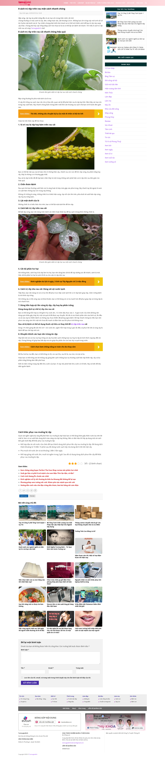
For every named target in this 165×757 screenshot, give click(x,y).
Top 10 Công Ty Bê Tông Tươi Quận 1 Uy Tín (131, 14)
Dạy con (118, 701)
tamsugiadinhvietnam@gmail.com (73, 743)
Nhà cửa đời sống (112, 109)
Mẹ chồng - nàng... (42, 699)
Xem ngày (109, 149)
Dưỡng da (86, 699)
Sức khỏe (133, 696)
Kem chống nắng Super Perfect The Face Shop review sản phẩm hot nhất (49, 470)
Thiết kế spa (109, 133)
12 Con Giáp (109, 68)
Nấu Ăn (108, 105)
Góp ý (74, 708)
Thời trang (70, 696)
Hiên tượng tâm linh (105, 3)
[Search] (146, 3)
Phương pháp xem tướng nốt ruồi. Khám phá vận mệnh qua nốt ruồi (48, 482)
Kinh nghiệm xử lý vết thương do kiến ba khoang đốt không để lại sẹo (48, 479)
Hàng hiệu (71, 701)
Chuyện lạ (23, 701)
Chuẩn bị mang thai (105, 701)
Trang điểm (87, 701)
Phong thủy (120, 3)
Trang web (79, 668)
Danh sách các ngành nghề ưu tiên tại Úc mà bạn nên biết (131, 40)
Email (51, 668)
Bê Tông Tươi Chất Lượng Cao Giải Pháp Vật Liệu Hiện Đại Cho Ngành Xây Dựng (131, 24)
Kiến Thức (109, 93)
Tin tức (73, 3)
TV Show (54, 701)
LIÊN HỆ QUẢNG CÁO (95, 708)
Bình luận (25, 650)
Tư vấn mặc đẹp (72, 699)
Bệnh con (134, 701)
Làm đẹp (81, 3)
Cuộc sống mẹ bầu (105, 699)
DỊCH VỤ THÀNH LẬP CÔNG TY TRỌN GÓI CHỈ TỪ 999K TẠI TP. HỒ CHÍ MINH (131, 48)
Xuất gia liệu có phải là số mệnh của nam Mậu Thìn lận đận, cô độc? (47, 473)
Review (107, 121)
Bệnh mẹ (133, 699)
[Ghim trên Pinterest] (31, 490)
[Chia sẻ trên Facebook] (20, 490)
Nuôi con (118, 699)
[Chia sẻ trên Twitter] (24, 490)
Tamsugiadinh (36, 28)
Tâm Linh (139, 3)
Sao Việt (54, 699)
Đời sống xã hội (111, 80)
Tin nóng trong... (25, 699)
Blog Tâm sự (90, 3)
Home (66, 3)
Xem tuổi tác (110, 158)
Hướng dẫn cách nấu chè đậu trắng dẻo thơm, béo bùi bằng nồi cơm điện (50, 485)
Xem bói (108, 145)
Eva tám (38, 696)
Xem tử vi (108, 153)
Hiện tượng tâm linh (113, 88)
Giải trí (53, 696)
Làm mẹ (108, 101)
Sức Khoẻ (130, 3)
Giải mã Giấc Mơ (111, 84)
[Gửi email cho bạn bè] (28, 490)
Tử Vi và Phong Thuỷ (113, 141)
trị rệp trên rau (77, 324)
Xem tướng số (110, 162)
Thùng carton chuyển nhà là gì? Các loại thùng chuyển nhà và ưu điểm (130, 31)
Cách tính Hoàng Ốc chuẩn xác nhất (35, 476)
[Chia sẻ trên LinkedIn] (35, 490)
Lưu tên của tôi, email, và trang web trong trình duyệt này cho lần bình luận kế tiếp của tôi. (57, 678)
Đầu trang (82, 708)
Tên (23, 668)
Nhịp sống (109, 113)
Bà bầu (107, 72)
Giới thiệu (66, 708)
